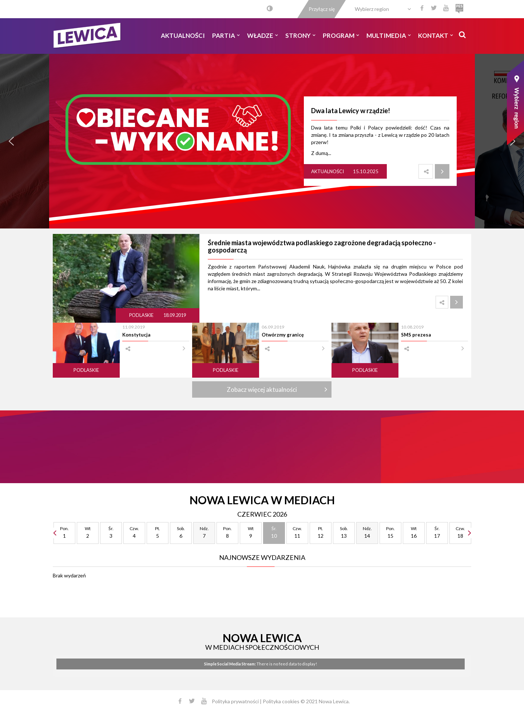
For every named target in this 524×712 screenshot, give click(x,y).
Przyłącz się (322, 9)
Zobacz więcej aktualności (262, 389)
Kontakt (435, 35)
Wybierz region (372, 9)
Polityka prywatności (235, 701)
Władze (262, 35)
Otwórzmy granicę (283, 335)
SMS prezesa (416, 335)
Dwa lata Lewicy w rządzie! (350, 111)
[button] (11, 141)
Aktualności (183, 35)
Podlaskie (141, 315)
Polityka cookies (281, 701)
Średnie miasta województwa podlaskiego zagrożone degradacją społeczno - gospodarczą (322, 246)
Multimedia (388, 35)
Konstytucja (136, 335)
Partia (226, 35)
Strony (300, 35)
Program (341, 35)
